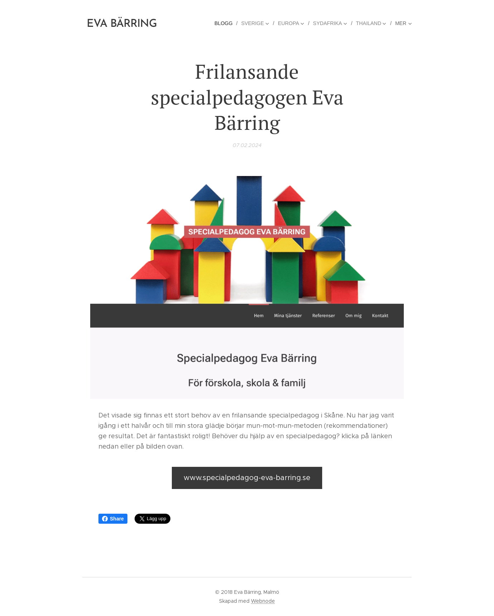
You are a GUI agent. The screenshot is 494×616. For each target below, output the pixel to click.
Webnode (263, 601)
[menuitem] (227, 23)
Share (113, 519)
